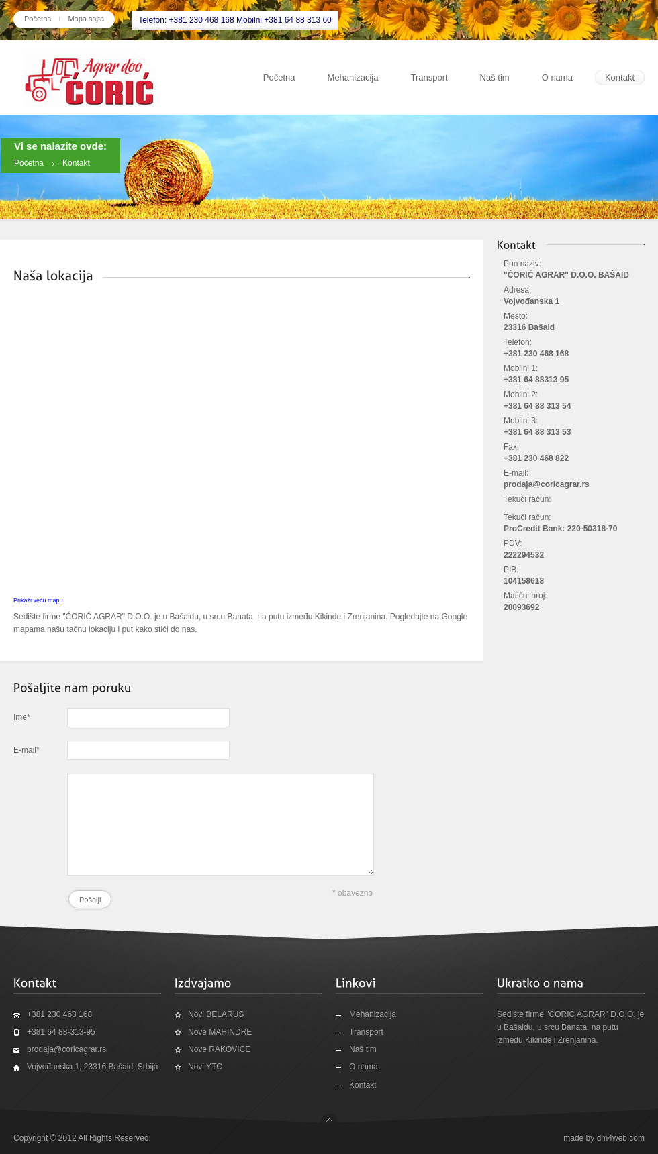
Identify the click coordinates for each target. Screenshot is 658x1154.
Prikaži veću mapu (38, 600)
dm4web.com (621, 1138)
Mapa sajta (86, 19)
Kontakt (619, 77)
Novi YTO (205, 1066)
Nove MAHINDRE (220, 1032)
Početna (37, 19)
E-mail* (26, 750)
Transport (428, 77)
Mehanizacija (353, 77)
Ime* (21, 717)
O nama (557, 77)
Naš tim (495, 77)
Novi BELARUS (216, 1014)
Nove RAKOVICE (219, 1049)
